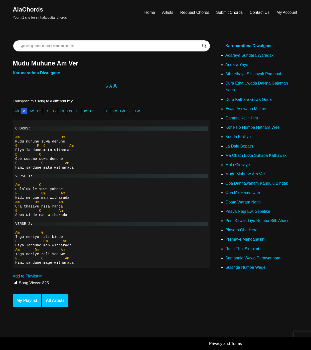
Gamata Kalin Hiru (241, 118)
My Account (286, 12)
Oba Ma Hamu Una (242, 192)
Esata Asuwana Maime (245, 109)
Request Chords (194, 12)
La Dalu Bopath (239, 146)
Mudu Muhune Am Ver (245, 174)
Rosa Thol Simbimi (242, 249)
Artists (167, 12)
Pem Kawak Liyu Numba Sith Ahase (257, 221)
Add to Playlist (27, 276)
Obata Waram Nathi (243, 202)
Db (69, 111)
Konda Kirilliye (238, 136)
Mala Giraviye (237, 165)
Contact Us (259, 12)
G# (137, 111)
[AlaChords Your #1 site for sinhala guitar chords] (40, 12)
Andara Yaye (236, 64)
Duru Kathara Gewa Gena (248, 99)
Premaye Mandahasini (245, 239)
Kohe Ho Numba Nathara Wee (252, 127)
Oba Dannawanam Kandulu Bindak (256, 183)
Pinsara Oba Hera (241, 230)
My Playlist (27, 300)
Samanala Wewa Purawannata (252, 258)
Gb (122, 111)
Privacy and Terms (225, 343)
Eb (92, 111)
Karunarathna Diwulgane (36, 73)
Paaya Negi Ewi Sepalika (247, 211)
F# (115, 111)
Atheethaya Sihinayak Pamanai (253, 74)
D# (84, 111)
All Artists (55, 300)
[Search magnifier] (204, 45)
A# (32, 111)
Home (149, 12)
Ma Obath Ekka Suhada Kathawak (256, 155)
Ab (16, 111)
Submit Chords (229, 12)
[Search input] (109, 45)
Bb (39, 111)
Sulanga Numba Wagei (245, 267)
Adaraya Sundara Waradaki (249, 55)
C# (62, 111)
